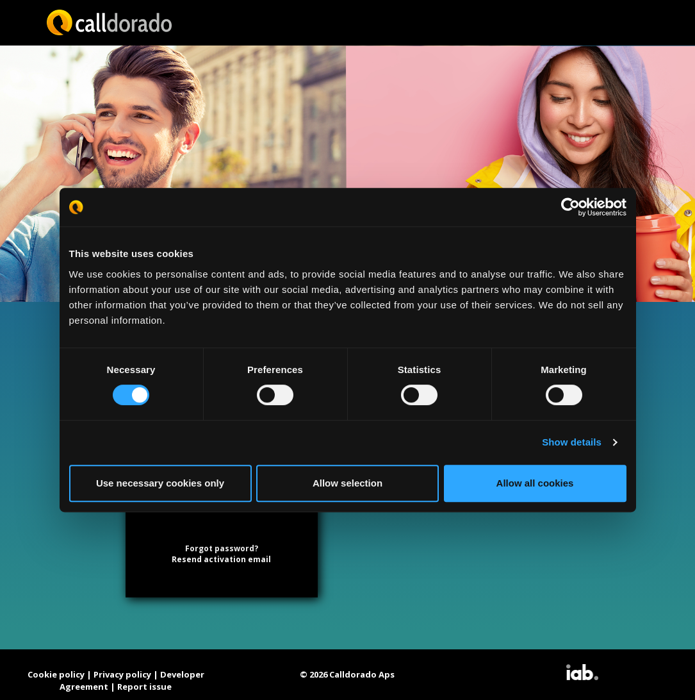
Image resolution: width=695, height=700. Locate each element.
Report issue (144, 686)
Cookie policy (56, 674)
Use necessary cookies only (160, 483)
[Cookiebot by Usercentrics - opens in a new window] (570, 207)
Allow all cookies (535, 483)
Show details (571, 442)
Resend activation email (221, 559)
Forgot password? (221, 548)
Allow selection (347, 483)
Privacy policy (122, 674)
